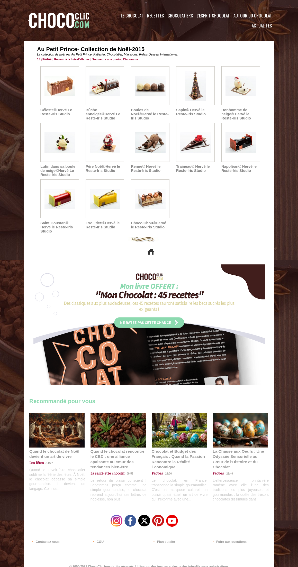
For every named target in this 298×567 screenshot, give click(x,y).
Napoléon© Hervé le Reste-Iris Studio (238, 168)
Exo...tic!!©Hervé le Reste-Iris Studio (102, 225)
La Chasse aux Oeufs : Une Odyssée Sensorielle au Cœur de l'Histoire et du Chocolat (238, 452)
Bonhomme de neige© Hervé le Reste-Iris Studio (240, 114)
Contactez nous (45, 536)
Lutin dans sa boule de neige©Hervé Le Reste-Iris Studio (57, 170)
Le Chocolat (132, 15)
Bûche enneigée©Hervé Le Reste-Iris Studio (102, 114)
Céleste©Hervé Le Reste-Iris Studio (55, 112)
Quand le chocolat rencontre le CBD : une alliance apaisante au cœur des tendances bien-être (118, 452)
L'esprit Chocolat (213, 15)
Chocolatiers (180, 15)
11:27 (46, 458)
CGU (98, 536)
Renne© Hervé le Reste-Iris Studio (145, 168)
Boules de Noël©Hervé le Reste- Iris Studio (149, 114)
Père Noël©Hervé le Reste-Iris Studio (102, 168)
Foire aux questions (228, 536)
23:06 (166, 468)
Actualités (262, 25)
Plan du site (163, 536)
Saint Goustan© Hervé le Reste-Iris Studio (59, 225)
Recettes (155, 15)
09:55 (126, 463)
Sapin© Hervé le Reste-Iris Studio (190, 112)
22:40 (227, 463)
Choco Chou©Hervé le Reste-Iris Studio (150, 225)
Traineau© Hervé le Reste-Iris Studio (192, 168)
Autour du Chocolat (252, 15)
